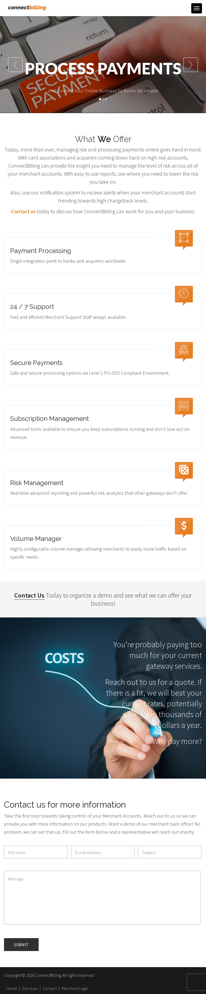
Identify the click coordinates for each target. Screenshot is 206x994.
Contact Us (29, 595)
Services (30, 988)
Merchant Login (75, 988)
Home (11, 988)
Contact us (23, 211)
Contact (50, 988)
